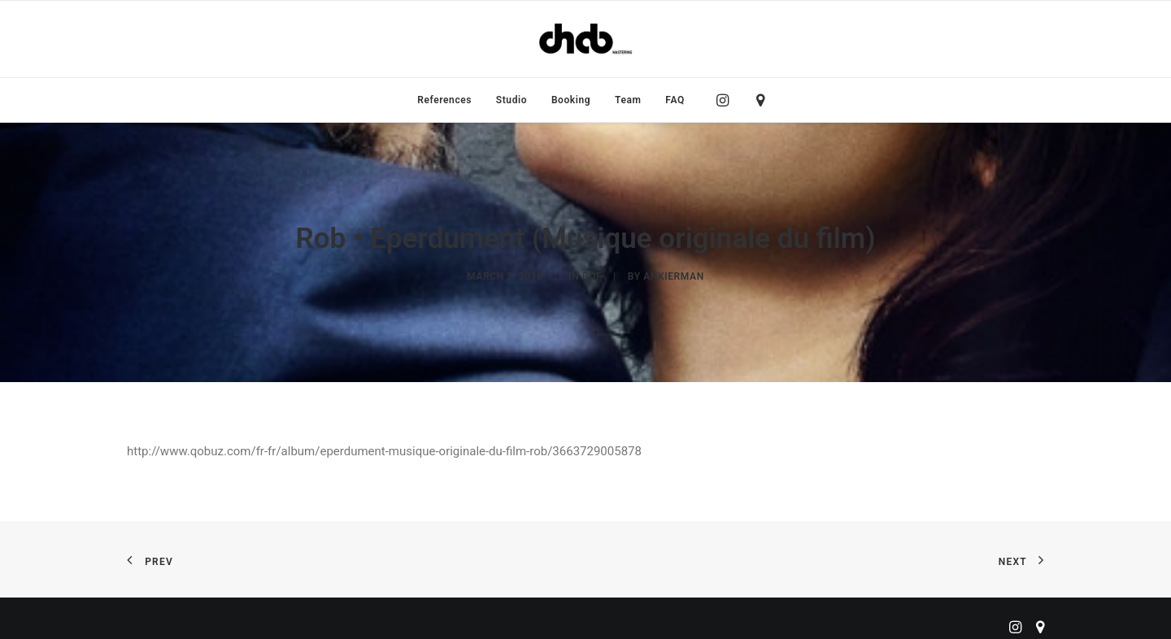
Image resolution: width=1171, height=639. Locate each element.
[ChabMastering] (585, 39)
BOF (592, 273)
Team (628, 100)
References (444, 100)
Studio (511, 100)
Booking (570, 100)
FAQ (675, 100)
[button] (726, 100)
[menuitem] (444, 100)
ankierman (673, 273)
